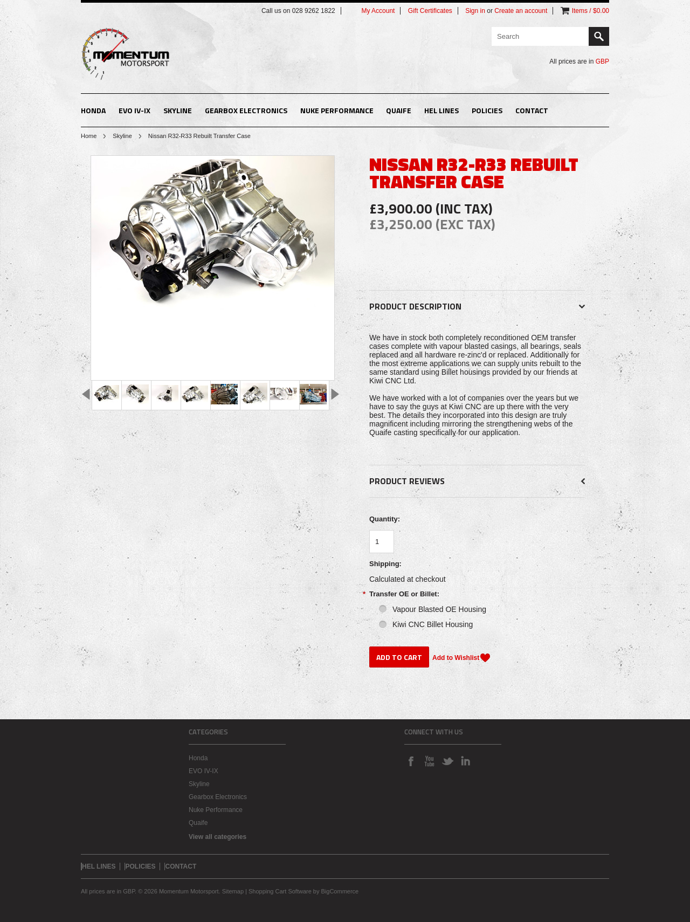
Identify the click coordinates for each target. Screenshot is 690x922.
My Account (378, 11)
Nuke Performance (337, 110)
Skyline (177, 110)
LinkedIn (465, 760)
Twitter (447, 760)
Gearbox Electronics (246, 110)
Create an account (520, 11)
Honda (93, 110)
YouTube (429, 760)
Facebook (410, 760)
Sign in (475, 11)
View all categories (217, 837)
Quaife (398, 110)
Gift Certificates (430, 11)
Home (88, 136)
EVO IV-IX (134, 110)
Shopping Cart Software (280, 891)
